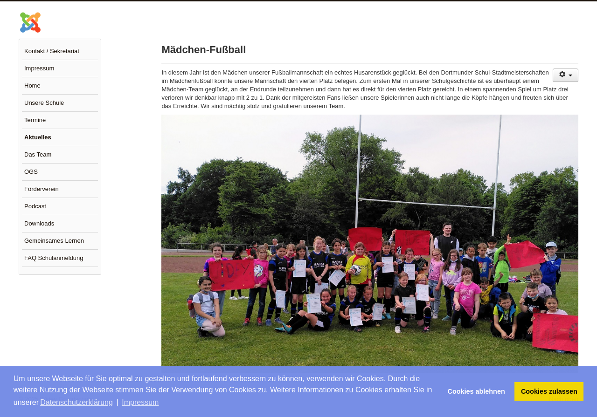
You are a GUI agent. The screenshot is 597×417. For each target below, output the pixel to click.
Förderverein (41, 188)
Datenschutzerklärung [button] (76, 402)
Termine (35, 119)
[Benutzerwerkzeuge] (565, 75)
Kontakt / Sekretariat (51, 51)
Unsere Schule (44, 102)
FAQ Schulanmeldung (53, 257)
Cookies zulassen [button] (549, 391)
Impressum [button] (140, 402)
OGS (31, 171)
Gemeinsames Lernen (54, 240)
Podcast (35, 206)
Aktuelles (37, 137)
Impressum (39, 68)
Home (32, 85)
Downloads (39, 223)
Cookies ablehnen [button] (476, 391)
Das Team (37, 154)
